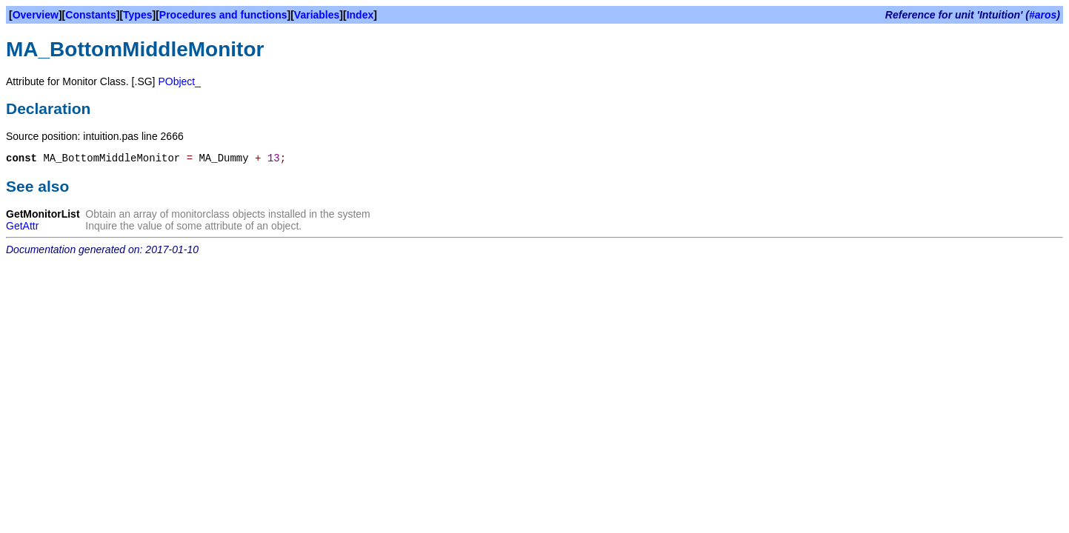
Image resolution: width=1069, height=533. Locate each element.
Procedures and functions (223, 15)
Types (137, 15)
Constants (90, 15)
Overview (36, 15)
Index (360, 15)
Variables (317, 15)
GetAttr (22, 226)
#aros (1042, 15)
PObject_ (179, 81)
